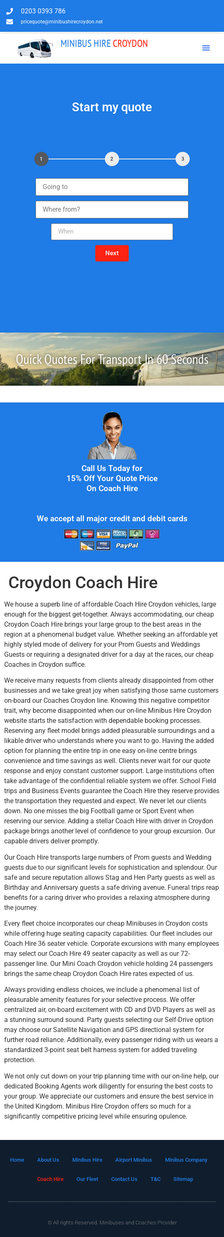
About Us (48, 1160)
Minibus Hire (87, 1160)
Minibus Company (186, 1160)
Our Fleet (87, 1179)
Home (17, 1160)
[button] (206, 47)
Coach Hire (50, 1179)
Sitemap (183, 1179)
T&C (155, 1179)
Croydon (104, 43)
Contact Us (124, 1179)
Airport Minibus (133, 1160)
